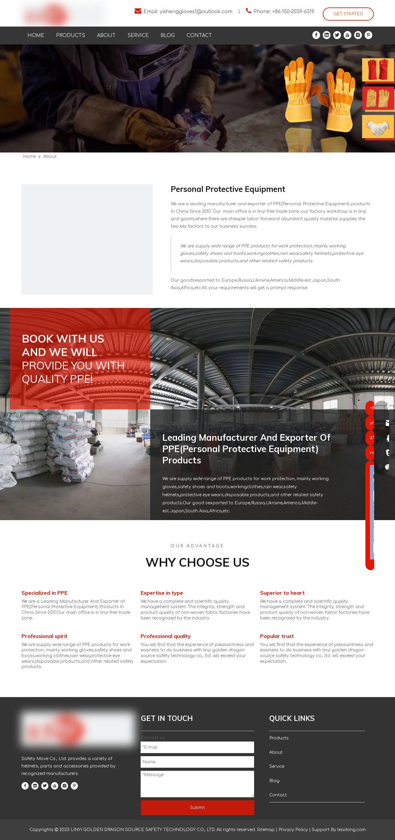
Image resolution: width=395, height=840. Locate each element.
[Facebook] (316, 35)
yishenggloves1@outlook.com (196, 11)
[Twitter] (337, 35)
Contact (278, 795)
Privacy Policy (293, 829)
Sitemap (266, 829)
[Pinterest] (368, 35)
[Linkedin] (327, 35)
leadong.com (351, 829)
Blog (274, 781)
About (276, 752)
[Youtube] (347, 35)
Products (279, 738)
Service (276, 766)
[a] (87, 249)
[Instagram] (358, 35)
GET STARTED (348, 14)
